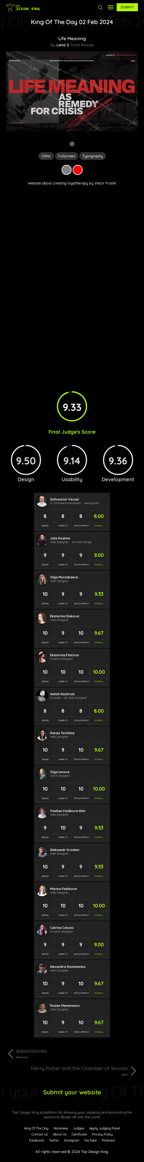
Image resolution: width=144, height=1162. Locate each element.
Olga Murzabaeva (64, 577)
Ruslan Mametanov (65, 1006)
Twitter (54, 1140)
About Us (60, 1134)
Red (78, 170)
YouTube (90, 1140)
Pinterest (108, 1140)
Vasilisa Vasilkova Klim (67, 811)
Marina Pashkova (63, 889)
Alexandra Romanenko (68, 967)
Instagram (71, 1140)
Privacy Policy (102, 1134)
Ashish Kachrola (62, 694)
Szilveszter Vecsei (64, 499)
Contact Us (39, 1134)
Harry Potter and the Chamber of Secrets (67, 1070)
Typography (92, 156)
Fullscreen (66, 156)
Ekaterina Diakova (64, 616)
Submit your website (72, 1092)
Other (46, 156)
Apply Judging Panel (104, 1128)
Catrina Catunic (62, 928)
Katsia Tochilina (62, 733)
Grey (67, 170)
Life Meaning (72, 38)
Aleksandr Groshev (65, 850)
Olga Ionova (59, 772)
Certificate (79, 1134)
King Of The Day (36, 1128)
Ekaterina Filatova (64, 655)
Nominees (60, 1128)
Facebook (36, 1140)
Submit (127, 7)
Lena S (62, 44)
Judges (78, 1128)
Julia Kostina (60, 538)
